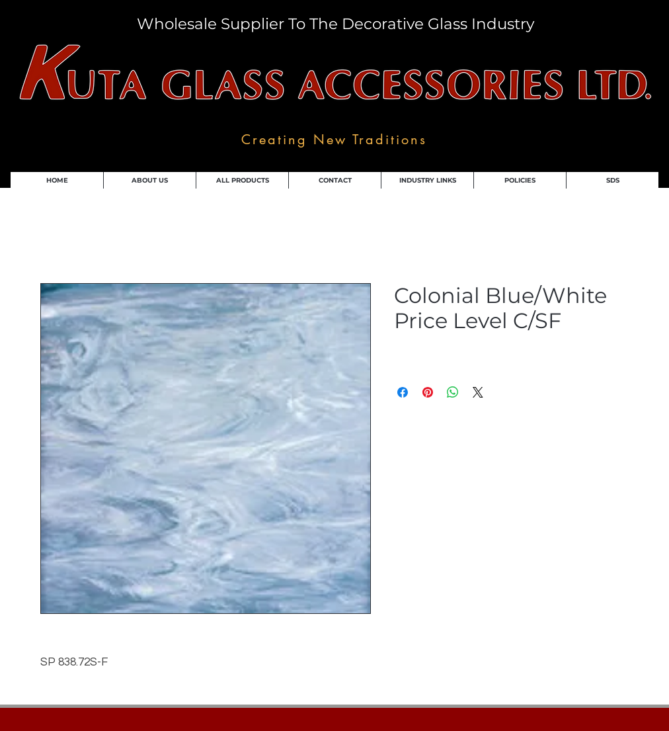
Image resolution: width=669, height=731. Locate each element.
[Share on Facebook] (403, 392)
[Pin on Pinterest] (428, 392)
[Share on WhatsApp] (453, 392)
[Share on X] (478, 392)
